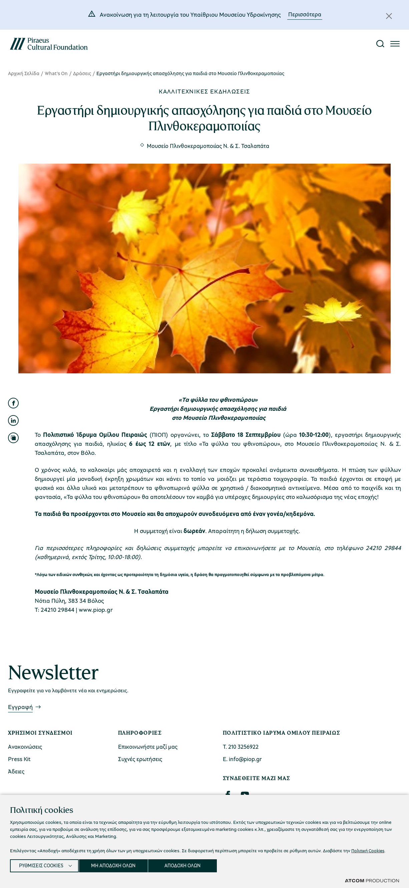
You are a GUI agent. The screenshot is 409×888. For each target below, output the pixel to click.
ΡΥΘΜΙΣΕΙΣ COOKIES (42, 864)
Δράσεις (82, 73)
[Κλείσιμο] (389, 16)
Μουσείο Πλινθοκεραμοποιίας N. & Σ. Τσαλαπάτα (208, 146)
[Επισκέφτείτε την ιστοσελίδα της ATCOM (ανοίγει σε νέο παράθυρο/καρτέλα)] (372, 880)
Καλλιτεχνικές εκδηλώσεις (204, 91)
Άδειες (16, 771)
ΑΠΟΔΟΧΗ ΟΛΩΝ (191, 864)
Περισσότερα (304, 14)
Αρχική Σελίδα (23, 73)
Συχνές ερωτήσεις (140, 759)
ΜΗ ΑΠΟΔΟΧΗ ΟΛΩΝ (119, 864)
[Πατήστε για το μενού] (395, 44)
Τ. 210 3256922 (241, 746)
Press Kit (19, 759)
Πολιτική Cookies (369, 848)
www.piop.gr (96, 609)
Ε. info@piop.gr (242, 759)
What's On (56, 73)
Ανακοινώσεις (25, 746)
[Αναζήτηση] (380, 43)
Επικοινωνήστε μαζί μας (147, 746)
